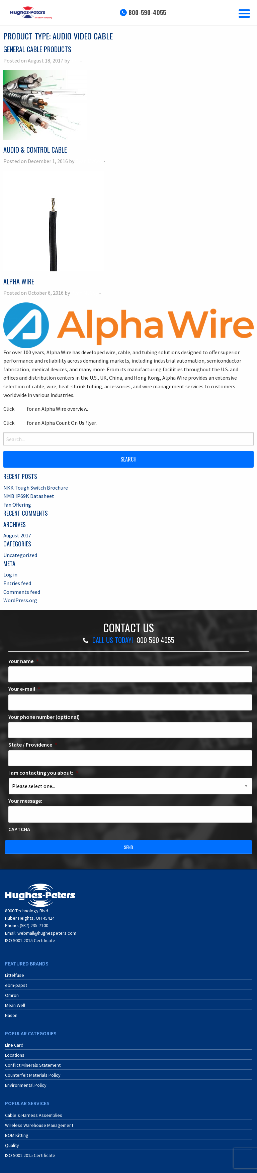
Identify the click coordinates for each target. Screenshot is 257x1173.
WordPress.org (20, 600)
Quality (12, 1145)
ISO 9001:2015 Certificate (30, 940)
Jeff (75, 60)
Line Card (14, 1045)
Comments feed (21, 592)
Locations (14, 1055)
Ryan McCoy (88, 161)
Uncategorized (20, 555)
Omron (12, 995)
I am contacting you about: (43, 772)
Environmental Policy (26, 1085)
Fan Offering (17, 504)
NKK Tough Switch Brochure (35, 487)
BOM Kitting (16, 1135)
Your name (23, 661)
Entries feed (17, 583)
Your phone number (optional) (44, 716)
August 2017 (17, 535)
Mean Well (15, 1005)
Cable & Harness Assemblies (33, 1115)
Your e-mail (24, 688)
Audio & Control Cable (35, 150)
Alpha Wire (18, 281)
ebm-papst (16, 985)
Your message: (25, 800)
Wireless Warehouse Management (39, 1125)
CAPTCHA (19, 829)
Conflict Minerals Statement (33, 1065)
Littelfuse (14, 975)
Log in (10, 574)
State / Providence (32, 744)
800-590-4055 (147, 12)
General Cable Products (37, 49)
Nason (11, 1015)
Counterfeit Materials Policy (33, 1075)
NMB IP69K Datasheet (28, 496)
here (20, 408)
